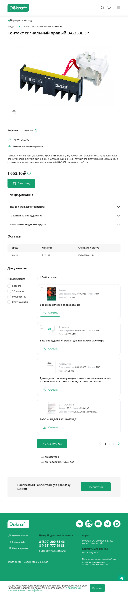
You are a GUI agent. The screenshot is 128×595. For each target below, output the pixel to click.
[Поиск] (102, 8)
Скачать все (52, 444)
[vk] (79, 523)
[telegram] (107, 523)
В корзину (21, 183)
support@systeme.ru (52, 550)
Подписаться (96, 487)
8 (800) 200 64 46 (52, 542)
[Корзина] (109, 8)
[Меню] (118, 8)
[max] (116, 523)
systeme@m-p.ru (91, 552)
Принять (97, 588)
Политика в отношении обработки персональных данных (99, 560)
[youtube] (88, 523)
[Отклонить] (118, 588)
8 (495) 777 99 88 (52, 545)
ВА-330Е (25, 139)
